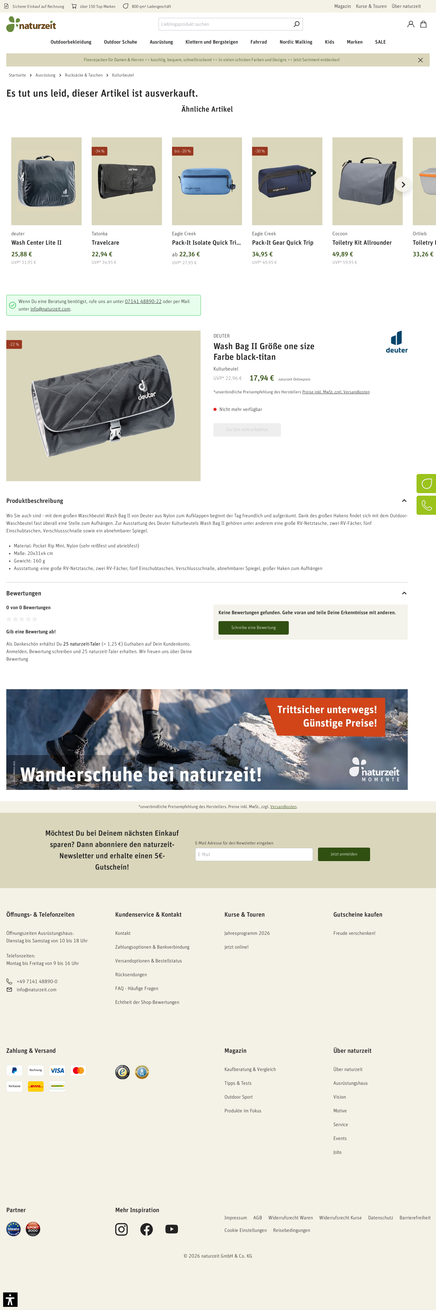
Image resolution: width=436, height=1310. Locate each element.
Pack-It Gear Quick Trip (283, 243)
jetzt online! (236, 947)
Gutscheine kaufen (357, 915)
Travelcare (105, 243)
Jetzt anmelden (344, 854)
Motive (340, 1110)
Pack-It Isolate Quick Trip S (206, 244)
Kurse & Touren (371, 6)
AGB (257, 1217)
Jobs (337, 1152)
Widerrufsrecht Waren (290, 1217)
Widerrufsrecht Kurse (340, 1217)
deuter (221, 335)
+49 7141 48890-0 (37, 981)
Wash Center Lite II (36, 243)
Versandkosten (283, 807)
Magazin (342, 6)
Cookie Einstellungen (245, 1230)
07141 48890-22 (143, 301)
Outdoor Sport (238, 1097)
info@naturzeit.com (50, 309)
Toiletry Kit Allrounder (362, 243)
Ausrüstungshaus (350, 1083)
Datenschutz (380, 1217)
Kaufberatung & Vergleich (250, 1069)
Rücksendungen (131, 974)
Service (340, 1124)
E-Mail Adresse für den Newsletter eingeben (234, 843)
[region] (207, 192)
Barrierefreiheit (415, 1217)
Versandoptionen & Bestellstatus (148, 960)
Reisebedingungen (291, 1230)
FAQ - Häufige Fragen (136, 988)
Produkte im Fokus (242, 1110)
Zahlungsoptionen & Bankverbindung (152, 947)
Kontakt (123, 933)
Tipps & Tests (238, 1083)
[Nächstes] (403, 184)
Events (340, 1138)
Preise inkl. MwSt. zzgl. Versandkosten (336, 392)
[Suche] (296, 24)
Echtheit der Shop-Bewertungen (147, 1002)
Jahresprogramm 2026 (247, 933)
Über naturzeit (406, 6)
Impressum (235, 1217)
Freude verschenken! (354, 933)
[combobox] (225, 24)
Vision (339, 1097)
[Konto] (411, 24)
